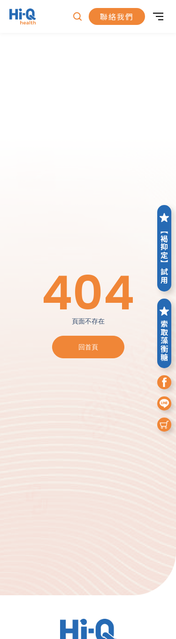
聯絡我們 (117, 16)
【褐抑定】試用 (164, 248)
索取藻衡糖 (164, 333)
